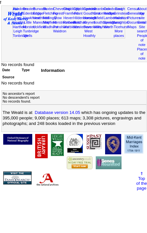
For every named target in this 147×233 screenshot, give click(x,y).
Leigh (18, 31)
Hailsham (120, 18)
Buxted (48, 9)
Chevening (61, 9)
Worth (108, 27)
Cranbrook (101, 9)
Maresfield (41, 22)
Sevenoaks (92, 27)
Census (133, 9)
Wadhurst (50, 27)
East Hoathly (19, 20)
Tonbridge (21, 36)
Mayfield (49, 22)
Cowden (90, 9)
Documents (136, 22)
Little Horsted (29, 24)
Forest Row (58, 15)
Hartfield (19, 27)
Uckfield (39, 27)
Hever (68, 18)
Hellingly (49, 18)
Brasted (29, 9)
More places (118, 33)
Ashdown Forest (20, 11)
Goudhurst (91, 13)
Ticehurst (120, 27)
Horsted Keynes (89, 20)
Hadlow (109, 13)
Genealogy (136, 13)
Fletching (50, 13)
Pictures (133, 18)
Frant (78, 13)
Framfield (70, 13)
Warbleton (71, 27)
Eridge (38, 13)
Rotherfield (72, 22)
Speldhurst (112, 22)
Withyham (101, 27)
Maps (132, 27)
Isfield (98, 18)
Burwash (40, 9)
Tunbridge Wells (31, 33)
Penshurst (61, 27)
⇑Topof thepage (141, 181)
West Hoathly (89, 33)
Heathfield (41, 18)
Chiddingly (71, 9)
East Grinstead (121, 11)
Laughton (120, 22)
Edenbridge (32, 13)
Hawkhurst (31, 18)
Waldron (59, 31)
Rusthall (79, 22)
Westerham (82, 27)
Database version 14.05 (57, 112)
